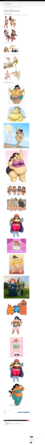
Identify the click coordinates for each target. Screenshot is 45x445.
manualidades (31, 61)
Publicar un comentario (7, 423)
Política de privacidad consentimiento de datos (35, 20)
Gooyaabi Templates (14, 443)
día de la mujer (32, 46)
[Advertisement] (35, 13)
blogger (27, 418)
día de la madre (32, 45)
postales (31, 63)
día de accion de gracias (33, 41)
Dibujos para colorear (32, 22)
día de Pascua (31, 40)
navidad (31, 62)
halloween (31, 21)
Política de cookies (14, 0)
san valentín (31, 65)
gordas (6, 9)
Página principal (18, 436)
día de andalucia (32, 42)
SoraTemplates (7, 443)
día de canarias (32, 43)
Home (4, 0)
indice (17, 441)
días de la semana (32, 59)
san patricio (31, 64)
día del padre (31, 58)
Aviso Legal (7, 0)
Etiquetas (31, 23)
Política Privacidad (10, 0)
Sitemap (17, 0)
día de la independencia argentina (34, 44)
